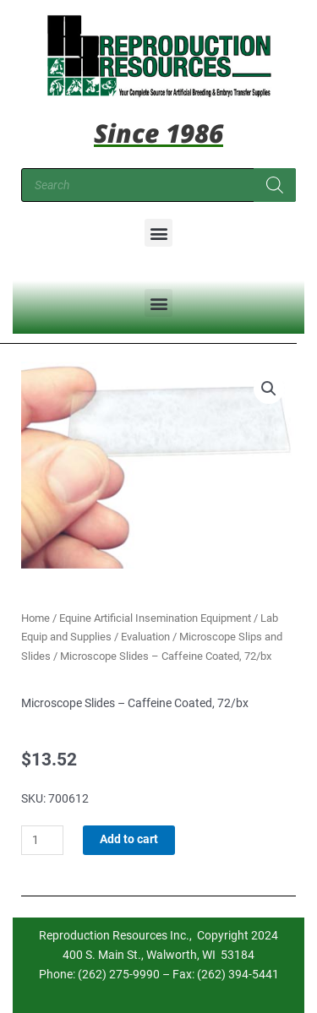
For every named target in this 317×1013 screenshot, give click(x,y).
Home (35, 618)
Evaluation (145, 636)
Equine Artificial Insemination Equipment (155, 618)
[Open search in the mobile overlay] (158, 185)
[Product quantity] (42, 840)
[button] (158, 233)
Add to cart (129, 839)
